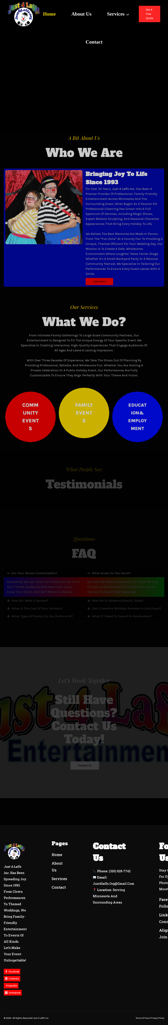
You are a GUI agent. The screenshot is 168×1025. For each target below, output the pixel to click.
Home (49, 14)
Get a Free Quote (149, 14)
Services (59, 878)
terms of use (142, 1018)
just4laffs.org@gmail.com (113, 883)
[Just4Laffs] (24, 14)
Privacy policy (157, 1018)
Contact (94, 42)
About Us (81, 14)
